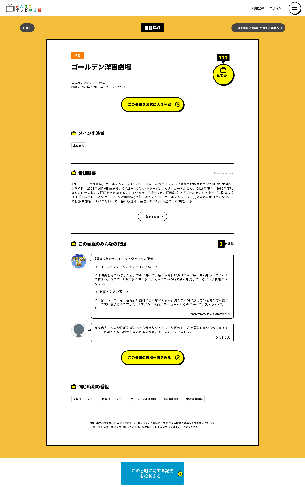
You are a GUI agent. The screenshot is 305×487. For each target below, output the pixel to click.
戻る (28, 28)
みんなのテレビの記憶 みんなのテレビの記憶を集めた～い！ (24, 8)
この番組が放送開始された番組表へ (257, 28)
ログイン (276, 8)
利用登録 (258, 8)
